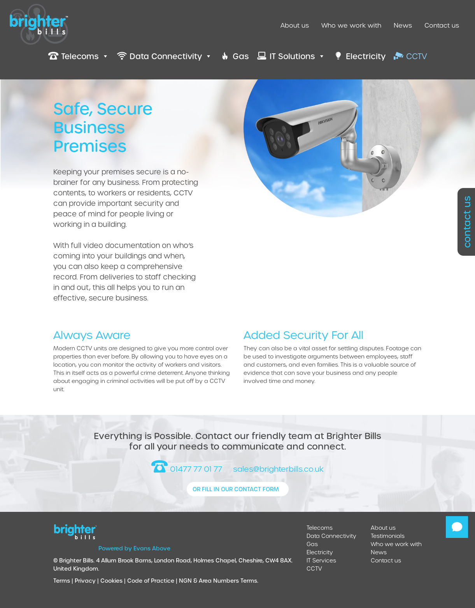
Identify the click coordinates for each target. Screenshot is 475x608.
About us (294, 25)
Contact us (441, 25)
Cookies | (113, 580)
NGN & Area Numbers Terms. (218, 580)
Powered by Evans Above (134, 548)
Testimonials (388, 535)
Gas (312, 544)
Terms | (64, 580)
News (403, 25)
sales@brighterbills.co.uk (278, 468)
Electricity (320, 552)
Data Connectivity (331, 535)
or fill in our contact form (236, 489)
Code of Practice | (153, 580)
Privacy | (87, 580)
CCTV (314, 568)
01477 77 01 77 (186, 468)
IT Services (321, 560)
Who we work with (351, 25)
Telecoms (320, 527)
